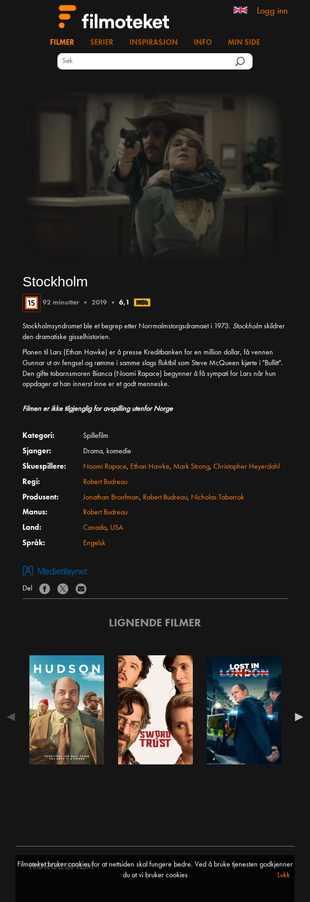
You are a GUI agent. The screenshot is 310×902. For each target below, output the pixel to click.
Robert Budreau (105, 482)
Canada (94, 528)
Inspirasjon (153, 43)
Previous (13, 717)
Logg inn (272, 11)
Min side (244, 43)
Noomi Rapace (105, 467)
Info (203, 43)
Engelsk (94, 543)
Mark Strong (191, 467)
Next (297, 717)
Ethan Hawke (149, 467)
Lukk (283, 875)
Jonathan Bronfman (111, 497)
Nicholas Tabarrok (217, 497)
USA (116, 528)
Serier (101, 43)
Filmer (62, 43)
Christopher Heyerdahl (246, 467)
